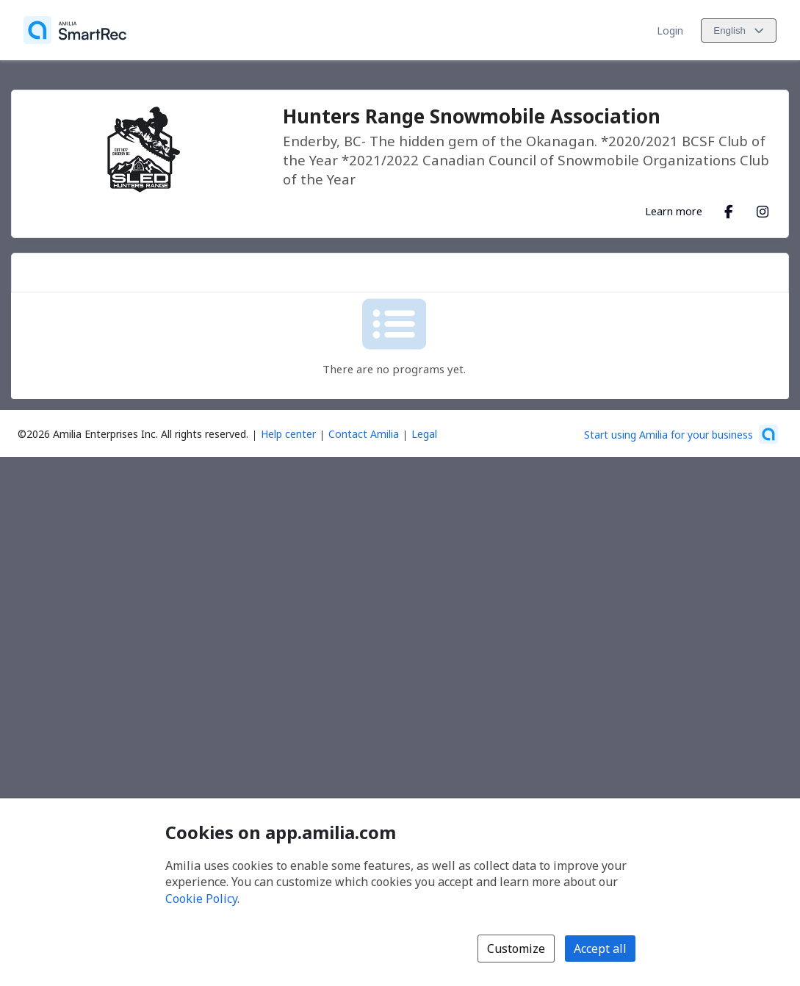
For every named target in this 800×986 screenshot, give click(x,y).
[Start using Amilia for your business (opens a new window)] (681, 434)
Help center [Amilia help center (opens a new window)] (288, 434)
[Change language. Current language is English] (738, 30)
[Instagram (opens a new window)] (762, 208)
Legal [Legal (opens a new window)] (424, 434)
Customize (516, 948)
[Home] (75, 30)
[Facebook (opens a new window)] (728, 208)
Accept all (600, 948)
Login (670, 30)
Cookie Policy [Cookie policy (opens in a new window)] (201, 898)
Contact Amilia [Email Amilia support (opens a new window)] (363, 434)
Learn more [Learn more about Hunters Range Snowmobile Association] (673, 211)
